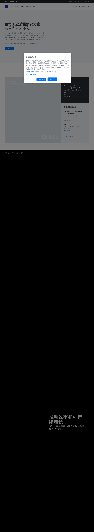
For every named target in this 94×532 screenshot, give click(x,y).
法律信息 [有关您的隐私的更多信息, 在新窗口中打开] (35, 75)
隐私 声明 (31, 72)
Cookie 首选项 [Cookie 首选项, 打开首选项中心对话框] (41, 79)
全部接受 (52, 79)
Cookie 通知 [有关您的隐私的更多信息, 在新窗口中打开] (29, 75)
